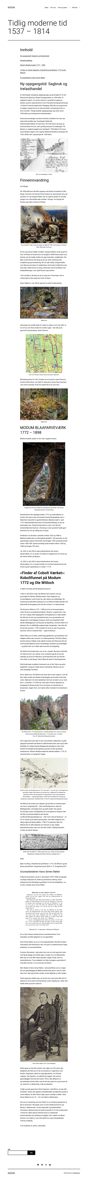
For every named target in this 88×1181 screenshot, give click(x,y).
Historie (74, 7)
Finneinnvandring (26, 60)
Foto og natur (62, 7)
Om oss (53, 7)
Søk (9, 1149)
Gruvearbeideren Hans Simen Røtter (32, 78)
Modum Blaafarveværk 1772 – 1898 (32, 65)
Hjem (46, 7)
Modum (11, 7)
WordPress (76, 1173)
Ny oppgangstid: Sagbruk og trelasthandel (34, 56)
